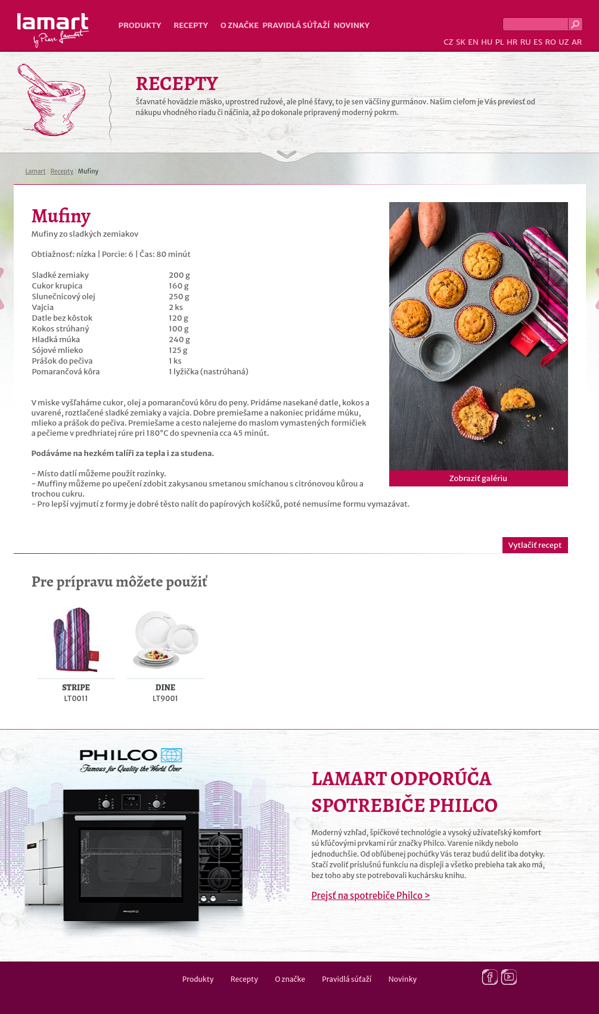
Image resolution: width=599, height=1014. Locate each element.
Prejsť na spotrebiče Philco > (371, 895)
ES (537, 42)
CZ (448, 42)
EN (473, 42)
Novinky (352, 25)
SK (460, 42)
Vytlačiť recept (535, 545)
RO (550, 42)
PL (499, 42)
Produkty (140, 25)
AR (577, 42)
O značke (240, 25)
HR (512, 42)
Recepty (190, 25)
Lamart (53, 30)
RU (525, 42)
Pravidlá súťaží (296, 25)
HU (486, 42)
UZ (563, 42)
